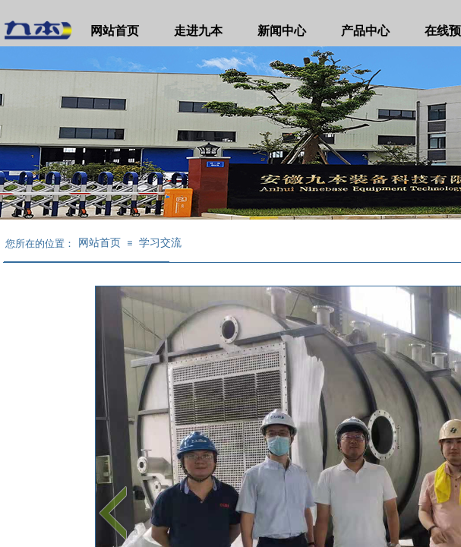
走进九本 (198, 30)
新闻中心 (281, 30)
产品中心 (365, 30)
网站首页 (114, 30)
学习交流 (160, 242)
